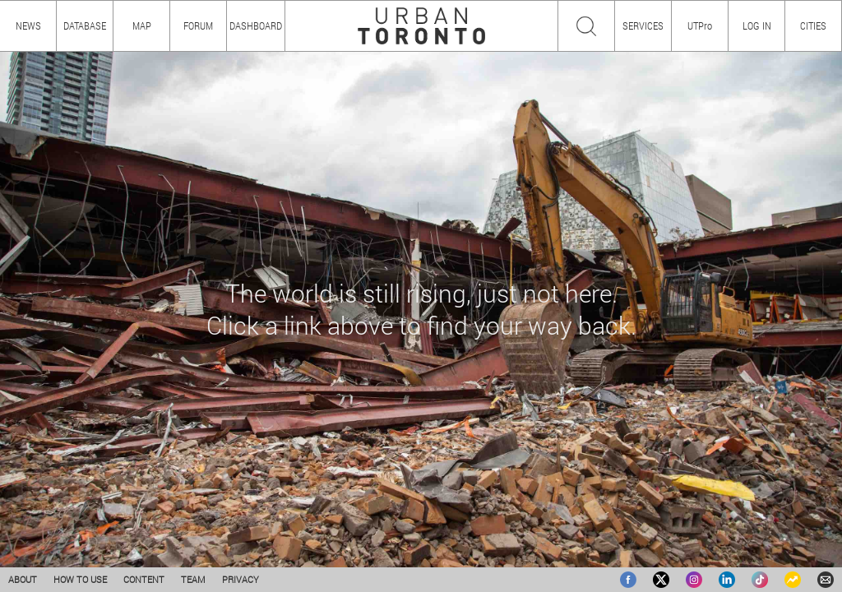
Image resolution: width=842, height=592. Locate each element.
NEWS (28, 25)
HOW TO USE (80, 579)
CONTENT (143, 579)
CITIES (813, 25)
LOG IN (757, 25)
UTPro (699, 25)
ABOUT (22, 579)
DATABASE (84, 25)
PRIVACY (240, 579)
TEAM (193, 579)
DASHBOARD (256, 25)
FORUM (198, 25)
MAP (141, 25)
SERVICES (643, 25)
